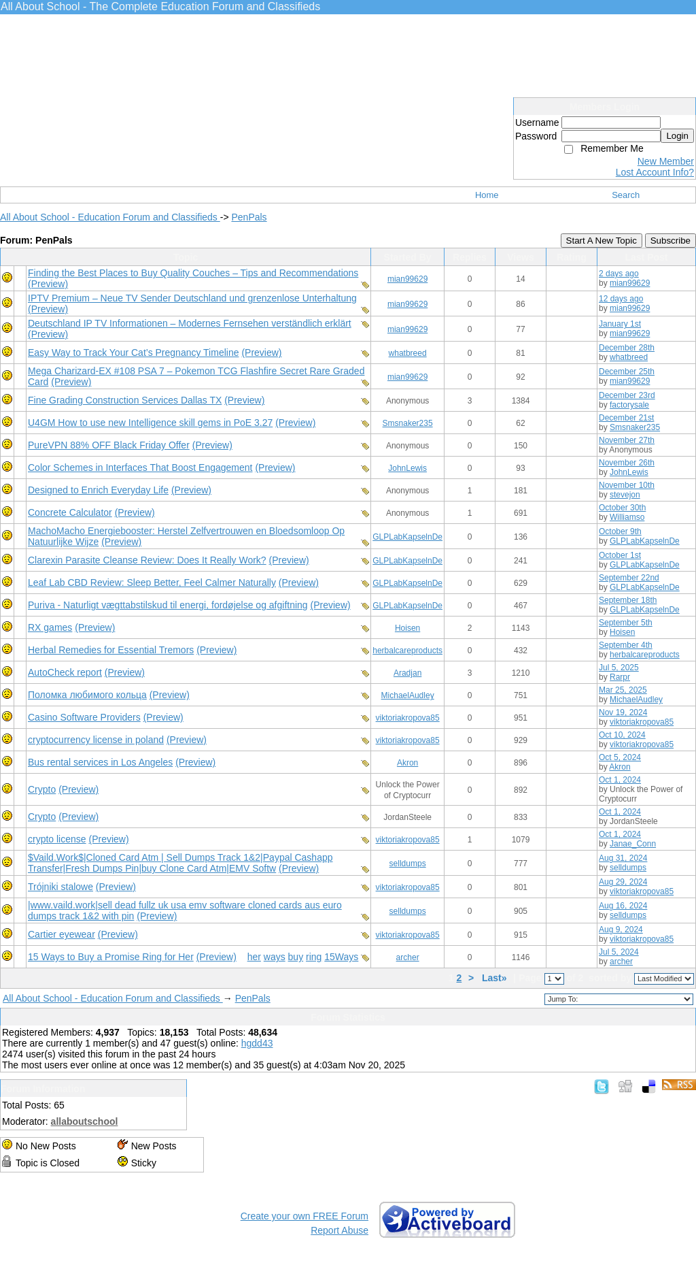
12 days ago (621, 298)
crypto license (57, 839)
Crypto (42, 789)
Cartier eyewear (61, 934)
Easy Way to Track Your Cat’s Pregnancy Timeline (133, 352)
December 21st (626, 418)
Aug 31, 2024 (623, 858)
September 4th (625, 645)
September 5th (625, 622)
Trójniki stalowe (60, 886)
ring (313, 956)
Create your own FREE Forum (304, 1216)
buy (296, 956)
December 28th (627, 347)
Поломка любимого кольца (87, 694)
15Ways (341, 956)
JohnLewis (407, 468)
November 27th (627, 440)
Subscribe (670, 240)
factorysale (629, 405)
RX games (50, 627)
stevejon (625, 494)
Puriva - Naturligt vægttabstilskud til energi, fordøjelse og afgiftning (168, 604)
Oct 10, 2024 (622, 735)
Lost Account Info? (655, 172)
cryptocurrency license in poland (96, 739)
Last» (495, 977)
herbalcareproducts (407, 650)
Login (677, 136)
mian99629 (407, 279)
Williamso (627, 517)
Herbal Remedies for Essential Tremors (111, 649)
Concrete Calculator (70, 512)
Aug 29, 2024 (623, 882)
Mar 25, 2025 (623, 690)
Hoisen (407, 628)
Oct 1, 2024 (620, 780)
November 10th (627, 485)
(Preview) (48, 283)
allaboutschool (84, 1121)
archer (407, 957)
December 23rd (627, 395)
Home (487, 195)
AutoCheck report (65, 672)
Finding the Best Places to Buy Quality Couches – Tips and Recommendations (193, 272)
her (254, 956)
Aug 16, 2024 (623, 905)
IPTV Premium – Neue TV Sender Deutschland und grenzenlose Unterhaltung (192, 298)
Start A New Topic (601, 240)
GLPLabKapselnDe (407, 537)
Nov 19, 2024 (623, 712)
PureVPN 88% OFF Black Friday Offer (109, 445)
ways (274, 956)
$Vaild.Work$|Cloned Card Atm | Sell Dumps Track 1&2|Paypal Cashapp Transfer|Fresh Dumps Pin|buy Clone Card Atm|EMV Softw (180, 863)
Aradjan (407, 673)
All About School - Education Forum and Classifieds (110, 217)
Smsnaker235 (408, 423)
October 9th (620, 531)
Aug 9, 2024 (621, 929)
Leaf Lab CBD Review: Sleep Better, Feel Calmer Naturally (152, 582)
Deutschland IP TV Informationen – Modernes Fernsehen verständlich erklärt (189, 323)
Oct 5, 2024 (620, 757)
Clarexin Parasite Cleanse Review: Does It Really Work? (147, 560)
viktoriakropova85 (408, 718)
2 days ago (619, 273)
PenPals (248, 217)
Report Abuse (339, 1230)
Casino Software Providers (84, 717)
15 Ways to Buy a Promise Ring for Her (111, 956)
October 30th (622, 507)
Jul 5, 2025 (619, 667)
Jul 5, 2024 (619, 952)
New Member (666, 161)
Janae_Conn (633, 844)
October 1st (620, 555)
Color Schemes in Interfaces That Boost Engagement (140, 467)
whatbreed (408, 353)
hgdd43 (257, 1043)
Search (626, 195)
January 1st (620, 324)
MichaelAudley (407, 695)
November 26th (627, 462)
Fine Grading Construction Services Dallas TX (125, 400)
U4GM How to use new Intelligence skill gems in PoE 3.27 (150, 422)
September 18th (628, 600)
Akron (407, 763)
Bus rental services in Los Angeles (100, 762)
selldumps (407, 863)
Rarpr (620, 677)
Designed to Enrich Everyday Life (98, 489)
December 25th (627, 371)
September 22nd (629, 577)
